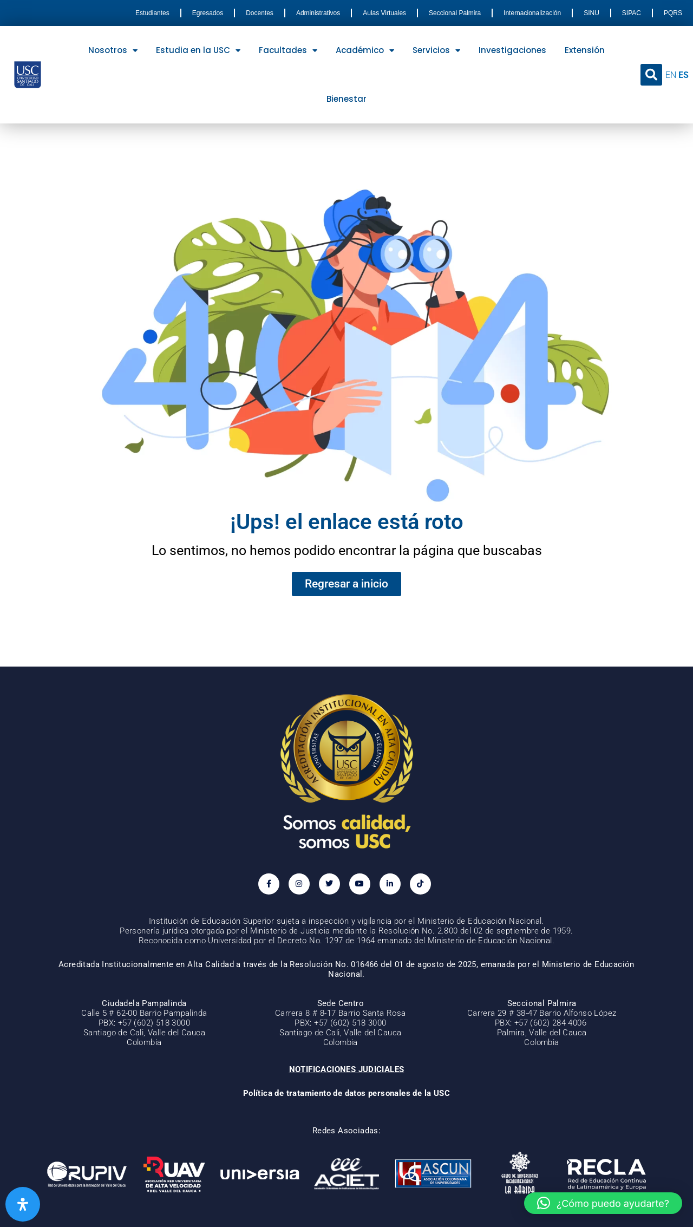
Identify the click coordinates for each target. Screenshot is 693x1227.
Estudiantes (152, 13)
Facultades (288, 50)
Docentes (259, 13)
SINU (591, 13)
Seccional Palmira (455, 13)
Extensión (585, 50)
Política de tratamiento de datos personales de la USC (346, 1093)
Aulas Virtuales (384, 13)
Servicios (436, 50)
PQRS (673, 13)
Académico (365, 50)
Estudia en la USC (198, 50)
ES (683, 75)
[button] (651, 75)
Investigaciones (512, 50)
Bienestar (346, 99)
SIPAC (631, 13)
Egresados (207, 13)
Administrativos (318, 13)
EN (670, 75)
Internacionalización (532, 13)
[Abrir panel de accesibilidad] (22, 1204)
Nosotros (113, 50)
